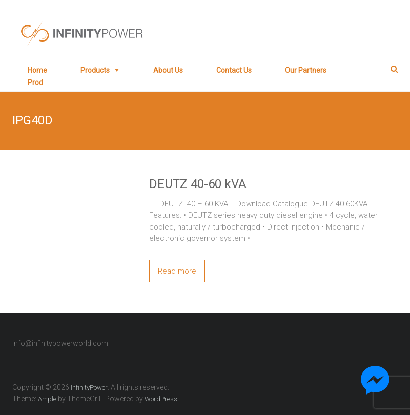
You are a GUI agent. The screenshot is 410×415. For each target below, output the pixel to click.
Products (95, 70)
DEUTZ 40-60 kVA (198, 184)
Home (37, 70)
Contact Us (234, 70)
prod (35, 82)
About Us (168, 70)
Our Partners (305, 70)
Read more (177, 271)
